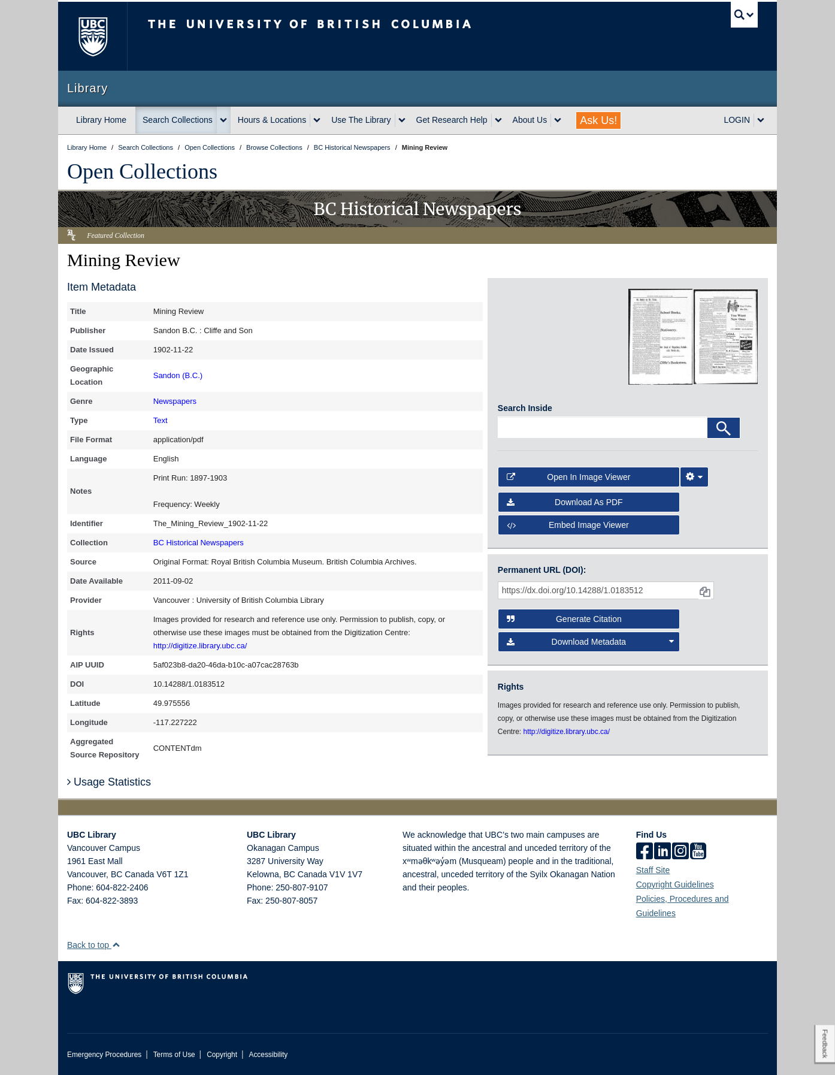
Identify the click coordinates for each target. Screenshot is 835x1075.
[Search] (723, 428)
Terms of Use (174, 1054)
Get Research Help (452, 120)
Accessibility (268, 1054)
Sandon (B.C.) (177, 375)
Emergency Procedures (104, 1054)
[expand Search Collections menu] (223, 120)
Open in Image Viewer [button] (569, 477)
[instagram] (680, 852)
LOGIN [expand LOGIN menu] (737, 120)
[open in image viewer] (530, 337)
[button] (115, 944)
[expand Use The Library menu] (402, 120)
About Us (530, 120)
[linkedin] (662, 852)
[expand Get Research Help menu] (498, 120)
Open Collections (142, 171)
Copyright (222, 1054)
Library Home (101, 120)
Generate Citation (564, 619)
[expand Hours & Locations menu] (317, 120)
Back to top (93, 945)
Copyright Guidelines (675, 884)
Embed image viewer (568, 525)
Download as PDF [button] (565, 502)
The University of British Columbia (92, 36)
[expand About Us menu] (557, 120)
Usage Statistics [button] (109, 782)
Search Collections (178, 120)
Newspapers (174, 401)
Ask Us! (598, 120)
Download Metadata (590, 642)
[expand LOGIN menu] (761, 120)
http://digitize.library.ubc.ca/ (200, 645)
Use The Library (361, 120)
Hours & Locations (272, 120)
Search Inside (525, 408)
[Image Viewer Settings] (694, 477)
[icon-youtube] (698, 852)
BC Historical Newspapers (198, 542)
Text (160, 420)
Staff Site (653, 870)
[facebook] (644, 852)
